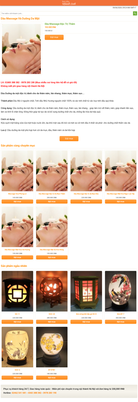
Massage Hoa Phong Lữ (17, 194)
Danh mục (3, 3)
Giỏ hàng (135, 3)
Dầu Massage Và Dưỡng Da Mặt (20, 18)
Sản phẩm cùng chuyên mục (18, 145)
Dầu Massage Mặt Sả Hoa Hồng (52, 250)
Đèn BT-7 (120, 314)
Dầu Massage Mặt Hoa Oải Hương (17, 250)
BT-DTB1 (51, 370)
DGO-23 (52, 314)
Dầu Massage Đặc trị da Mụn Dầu (86, 194)
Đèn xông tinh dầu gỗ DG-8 (86, 314)
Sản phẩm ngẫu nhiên (14, 266)
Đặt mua (54, 37)
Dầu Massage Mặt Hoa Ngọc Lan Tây (120, 194)
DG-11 (17, 314)
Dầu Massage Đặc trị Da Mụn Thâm (52, 194)
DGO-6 (17, 370)
